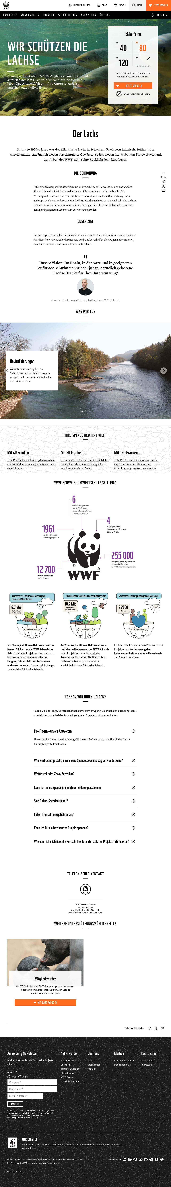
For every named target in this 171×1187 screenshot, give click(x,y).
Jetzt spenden (160, 5)
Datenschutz (147, 1060)
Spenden (65, 1064)
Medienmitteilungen (124, 1060)
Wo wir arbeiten (30, 15)
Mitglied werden (79, 5)
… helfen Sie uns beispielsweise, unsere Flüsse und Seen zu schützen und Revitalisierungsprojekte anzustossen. (136, 464)
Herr (25, 1076)
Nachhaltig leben (67, 15)
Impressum (146, 1064)
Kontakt (92, 1068)
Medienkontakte (122, 1064)
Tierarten (48, 15)
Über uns (105, 15)
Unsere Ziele (10, 15)
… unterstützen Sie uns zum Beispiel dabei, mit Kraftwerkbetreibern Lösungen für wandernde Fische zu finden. (85, 464)
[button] (7, 370)
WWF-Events (67, 1077)
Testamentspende (70, 1068)
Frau (14, 1076)
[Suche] (137, 5)
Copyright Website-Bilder (17, 1171)
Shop (102, 5)
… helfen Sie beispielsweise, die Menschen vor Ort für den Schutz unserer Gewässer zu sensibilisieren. (31, 464)
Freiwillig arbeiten (70, 1081)
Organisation (94, 1064)
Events (120, 5)
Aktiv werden (88, 15)
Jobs (90, 1060)
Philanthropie (68, 1072)
